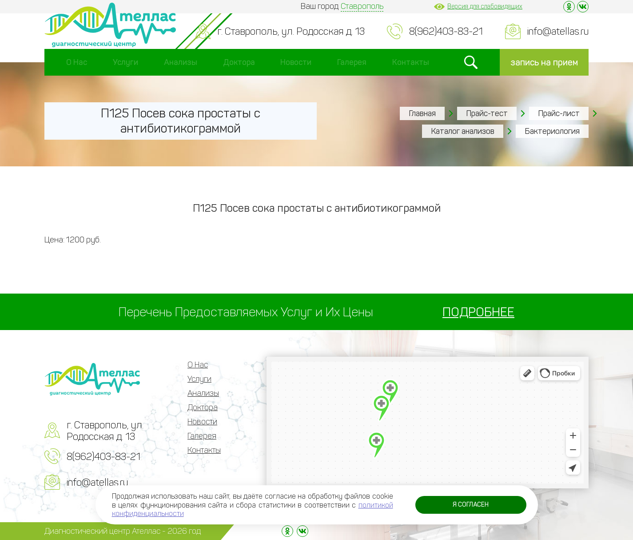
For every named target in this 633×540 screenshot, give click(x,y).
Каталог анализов (462, 131)
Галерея (351, 62)
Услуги (125, 62)
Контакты (410, 62)
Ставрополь (362, 6)
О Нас (76, 62)
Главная (422, 113)
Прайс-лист (559, 113)
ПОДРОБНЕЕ (478, 312)
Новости (295, 62)
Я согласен (471, 504)
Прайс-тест (487, 113)
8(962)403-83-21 (446, 31)
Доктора (239, 62)
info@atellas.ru (558, 31)
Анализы (180, 62)
